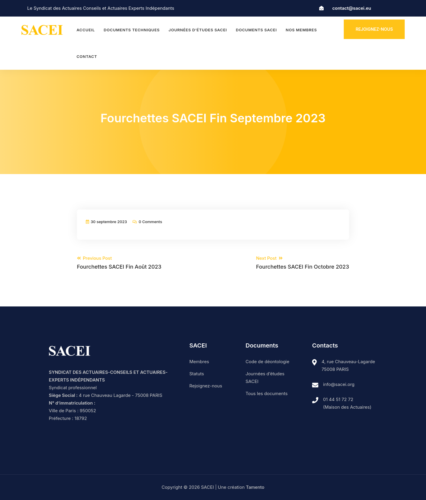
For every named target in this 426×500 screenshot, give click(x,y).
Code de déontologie (267, 361)
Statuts (196, 373)
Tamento (255, 487)
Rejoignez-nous (374, 29)
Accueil (86, 29)
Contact (87, 56)
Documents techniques (132, 29)
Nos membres (301, 29)
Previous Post (119, 262)
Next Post (302, 262)
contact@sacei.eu (351, 8)
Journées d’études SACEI (198, 29)
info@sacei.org (338, 384)
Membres (199, 361)
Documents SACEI (256, 29)
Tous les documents (267, 393)
